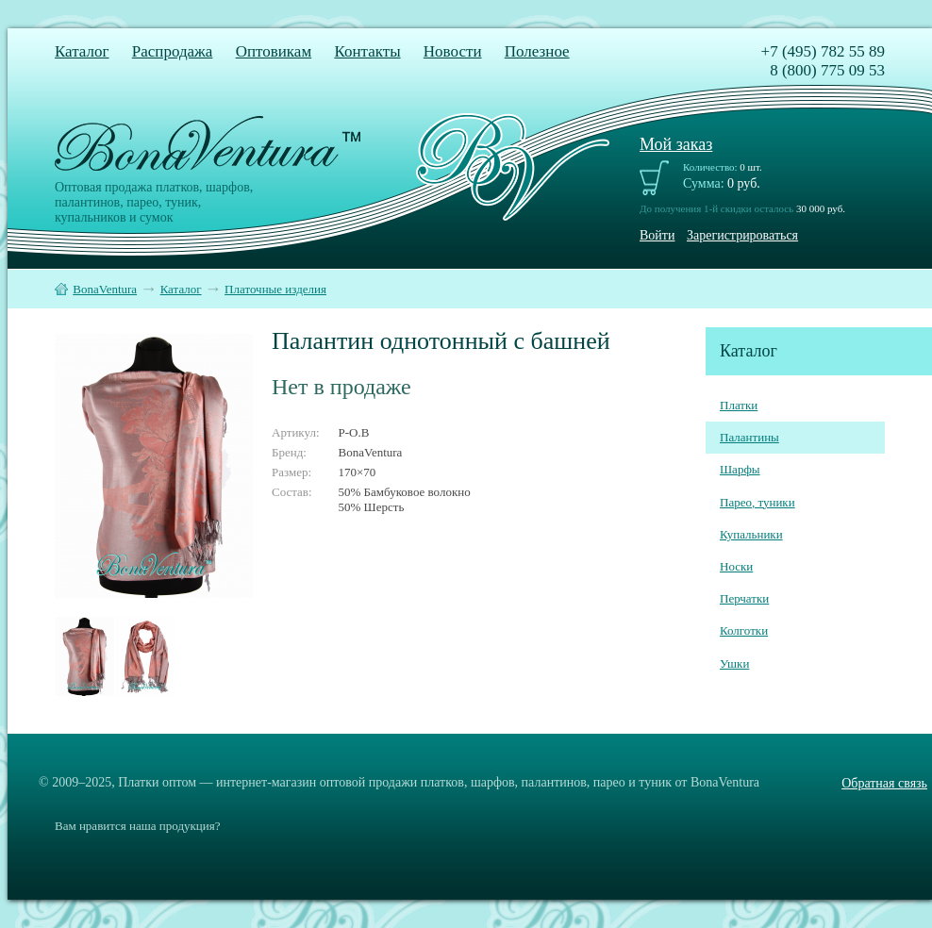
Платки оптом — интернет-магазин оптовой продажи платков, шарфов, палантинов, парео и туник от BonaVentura (438, 782)
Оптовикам (274, 51)
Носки (736, 566)
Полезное (537, 51)
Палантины (749, 437)
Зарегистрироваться (742, 235)
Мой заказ (676, 144)
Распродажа (172, 51)
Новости (453, 51)
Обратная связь (884, 783)
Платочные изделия (275, 289)
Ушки (734, 663)
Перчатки (744, 598)
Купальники (751, 534)
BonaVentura (105, 289)
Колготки (744, 630)
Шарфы (740, 469)
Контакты (367, 51)
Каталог (82, 51)
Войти (657, 235)
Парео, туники (757, 502)
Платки (738, 405)
